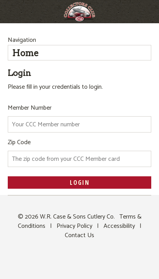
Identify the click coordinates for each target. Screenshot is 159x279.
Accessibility (119, 226)
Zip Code (19, 142)
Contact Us (79, 235)
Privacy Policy (74, 226)
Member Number (30, 108)
